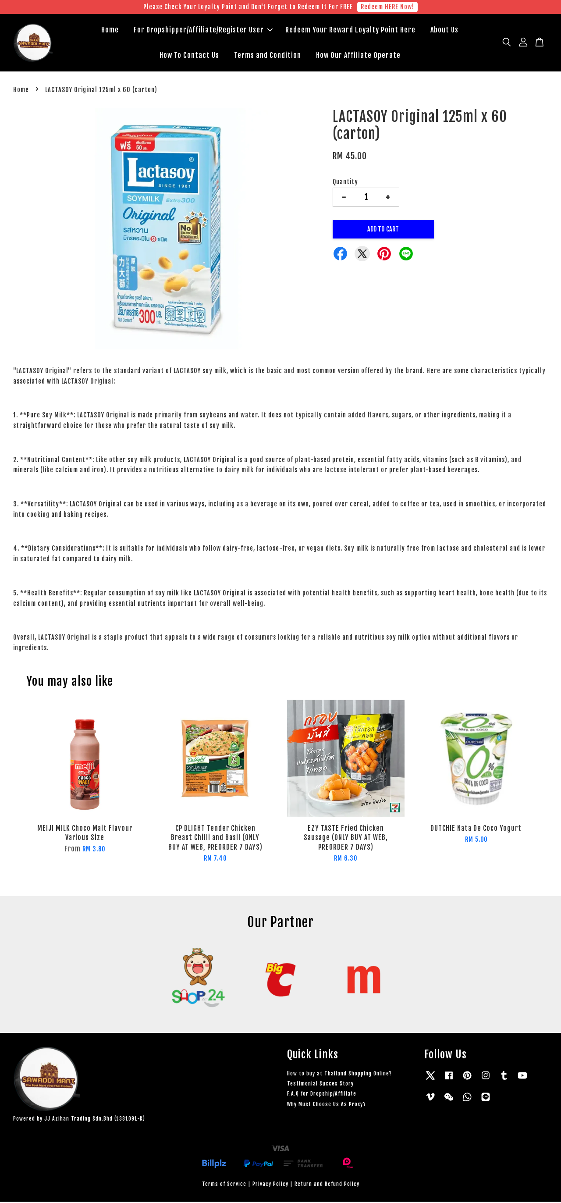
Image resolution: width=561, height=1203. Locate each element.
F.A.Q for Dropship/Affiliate (321, 1095)
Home (110, 30)
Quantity (345, 183)
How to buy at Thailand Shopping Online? (339, 1074)
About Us (444, 30)
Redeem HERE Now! (387, 7)
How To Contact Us (189, 55)
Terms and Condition (267, 55)
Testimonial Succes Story (320, 1085)
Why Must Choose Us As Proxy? (326, 1105)
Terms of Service (224, 1185)
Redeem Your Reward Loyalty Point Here (350, 30)
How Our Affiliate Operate (358, 55)
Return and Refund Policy (327, 1185)
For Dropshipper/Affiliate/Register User (203, 30)
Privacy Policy (270, 1185)
